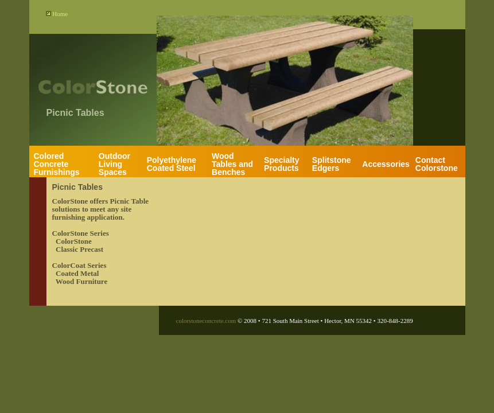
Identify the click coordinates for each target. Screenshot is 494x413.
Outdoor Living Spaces (114, 164)
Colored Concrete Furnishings (57, 164)
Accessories (386, 164)
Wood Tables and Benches (232, 164)
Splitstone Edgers (331, 164)
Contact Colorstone (436, 164)
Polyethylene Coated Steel (171, 164)
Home (60, 13)
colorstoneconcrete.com (206, 320)
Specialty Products (281, 164)
